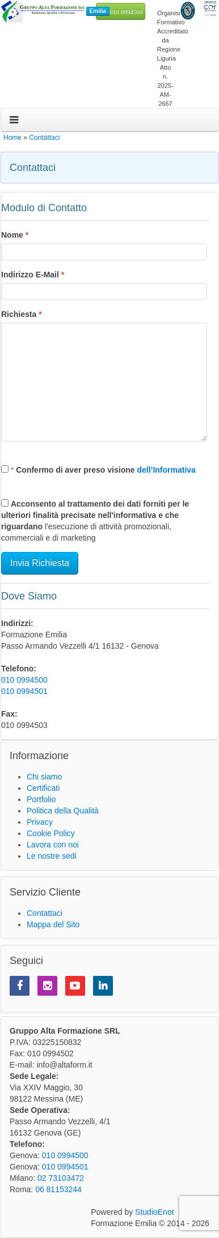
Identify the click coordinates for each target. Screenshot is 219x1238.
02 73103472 (60, 1178)
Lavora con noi (53, 844)
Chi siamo (44, 776)
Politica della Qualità (63, 810)
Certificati (43, 788)
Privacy (40, 821)
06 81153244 (58, 1189)
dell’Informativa (166, 469)
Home (12, 138)
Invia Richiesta (39, 563)
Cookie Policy (51, 833)
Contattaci (44, 138)
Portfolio (41, 799)
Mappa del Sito (53, 924)
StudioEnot (154, 1211)
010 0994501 (24, 691)
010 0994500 (126, 12)
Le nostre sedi (52, 855)
